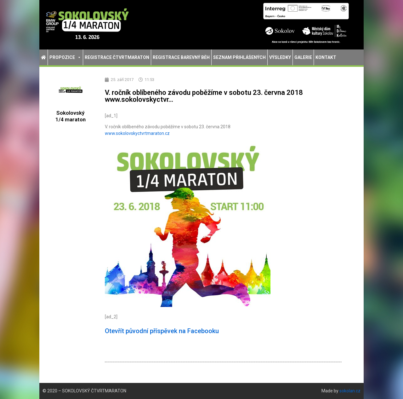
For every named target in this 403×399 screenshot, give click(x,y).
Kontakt (325, 57)
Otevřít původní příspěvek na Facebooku (162, 331)
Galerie (303, 57)
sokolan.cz (349, 390)
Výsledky (280, 57)
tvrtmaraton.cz (137, 133)
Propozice (65, 57)
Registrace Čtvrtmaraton (117, 57)
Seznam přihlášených (239, 57)
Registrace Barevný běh (181, 57)
